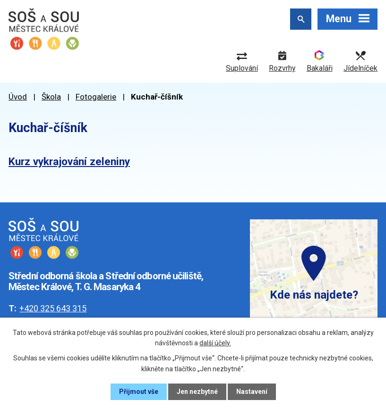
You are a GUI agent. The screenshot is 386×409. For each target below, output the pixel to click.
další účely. (215, 343)
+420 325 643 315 (52, 308)
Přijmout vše (138, 391)
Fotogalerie (96, 96)
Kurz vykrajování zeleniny (69, 161)
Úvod (18, 96)
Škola (51, 96)
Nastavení (251, 391)
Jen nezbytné (197, 391)
